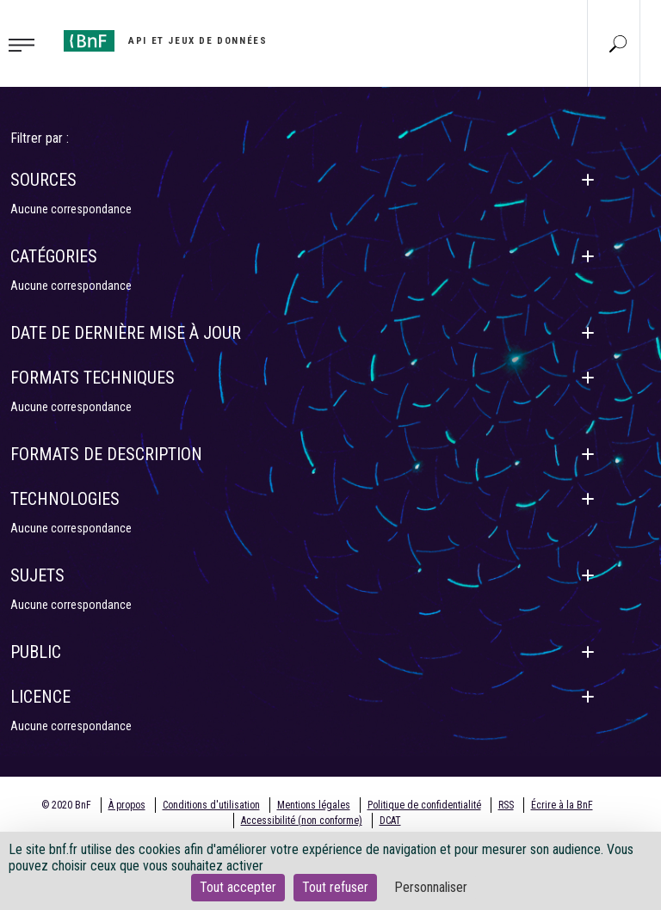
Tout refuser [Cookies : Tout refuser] (335, 887)
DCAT (390, 821)
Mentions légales (313, 805)
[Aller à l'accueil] (165, 41)
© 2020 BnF (66, 805)
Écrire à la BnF (562, 805)
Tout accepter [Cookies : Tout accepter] (238, 887)
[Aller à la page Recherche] (618, 43)
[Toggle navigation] (26, 44)
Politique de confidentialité (424, 805)
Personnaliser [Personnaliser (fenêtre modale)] (430, 887)
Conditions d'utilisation (211, 805)
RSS (506, 805)
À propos (126, 805)
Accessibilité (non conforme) (301, 821)
